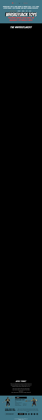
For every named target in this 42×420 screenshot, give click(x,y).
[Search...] (21, 398)
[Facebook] (34, 414)
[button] (19, 3)
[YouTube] (37, 414)
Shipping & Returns (18, 402)
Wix (23, 419)
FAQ (15, 401)
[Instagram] (31, 414)
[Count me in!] (21, 414)
